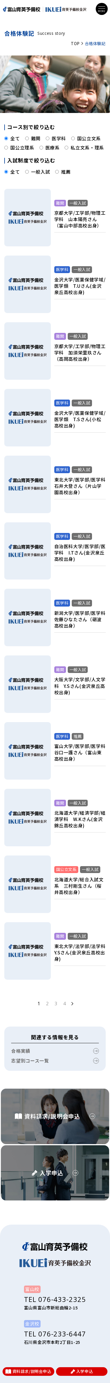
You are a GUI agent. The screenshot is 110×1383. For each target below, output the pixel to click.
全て (12, 138)
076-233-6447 (62, 1333)
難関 (33, 138)
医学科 (56, 138)
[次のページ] (72, 1003)
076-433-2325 (62, 1299)
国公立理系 (19, 148)
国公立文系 (86, 138)
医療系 (49, 148)
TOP (75, 43)
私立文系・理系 (84, 148)
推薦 (63, 172)
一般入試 (37, 172)
